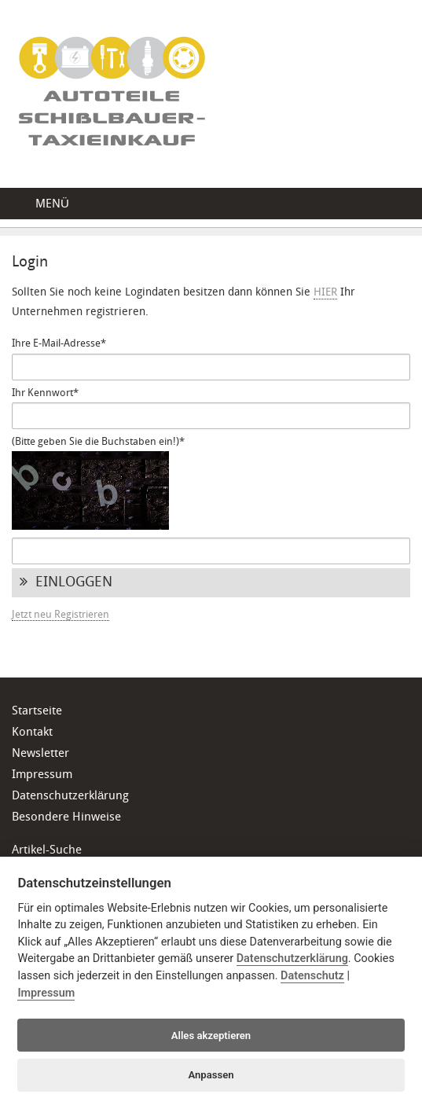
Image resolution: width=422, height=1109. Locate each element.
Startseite (37, 712)
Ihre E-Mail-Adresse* (59, 344)
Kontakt (32, 733)
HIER (325, 293)
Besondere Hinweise (66, 818)
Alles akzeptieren (211, 1035)
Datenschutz (312, 975)
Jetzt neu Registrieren (60, 615)
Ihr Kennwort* (45, 393)
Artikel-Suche (47, 851)
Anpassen (210, 1075)
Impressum (42, 775)
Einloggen (66, 582)
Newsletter (40, 754)
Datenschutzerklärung (70, 796)
